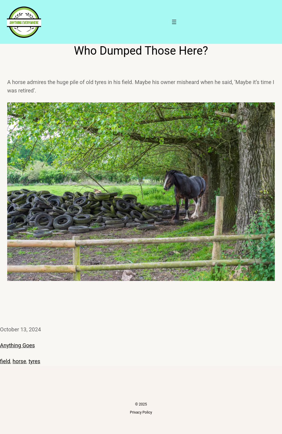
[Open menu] (174, 22)
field (5, 361)
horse (19, 361)
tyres (34, 361)
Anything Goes (17, 345)
